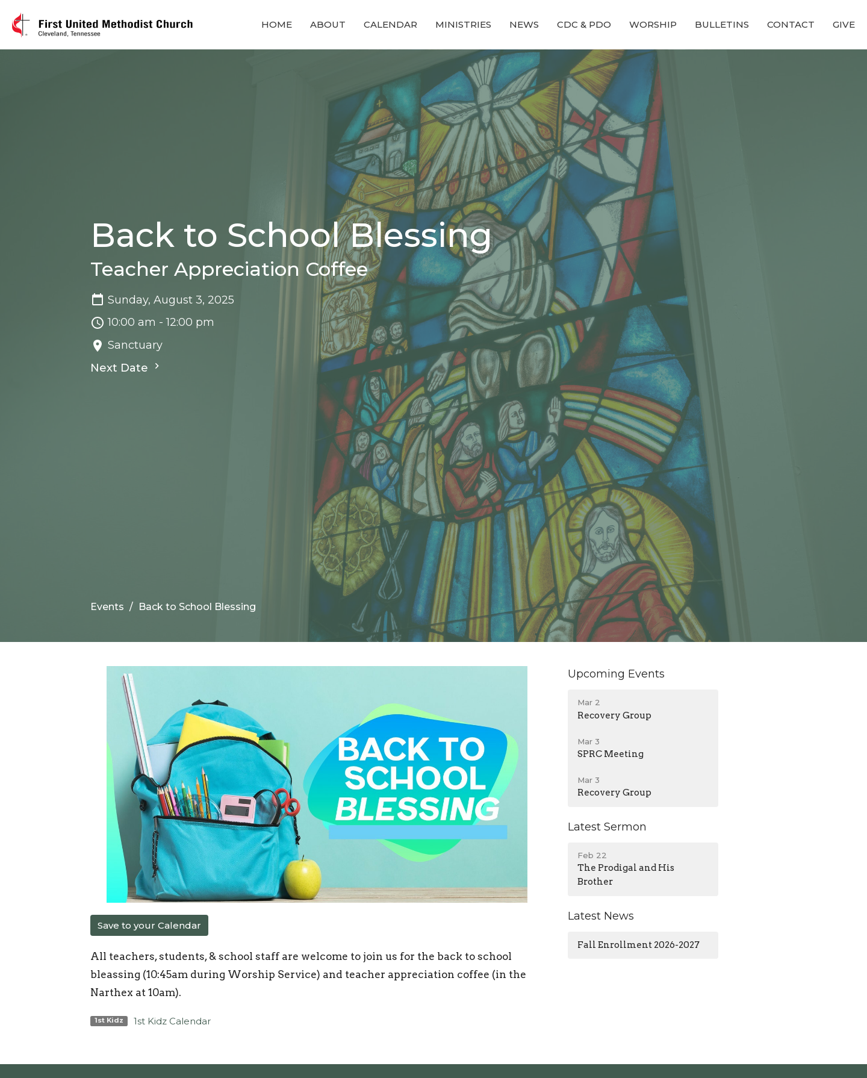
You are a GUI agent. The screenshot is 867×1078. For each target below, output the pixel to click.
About (328, 24)
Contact (791, 24)
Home (276, 24)
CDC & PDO (584, 24)
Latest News (601, 916)
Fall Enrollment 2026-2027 (638, 944)
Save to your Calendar (149, 925)
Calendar (390, 24)
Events (107, 606)
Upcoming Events (616, 674)
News (524, 24)
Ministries (463, 24)
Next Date (126, 367)
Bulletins (722, 24)
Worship (653, 24)
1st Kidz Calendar (172, 1021)
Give (844, 24)
